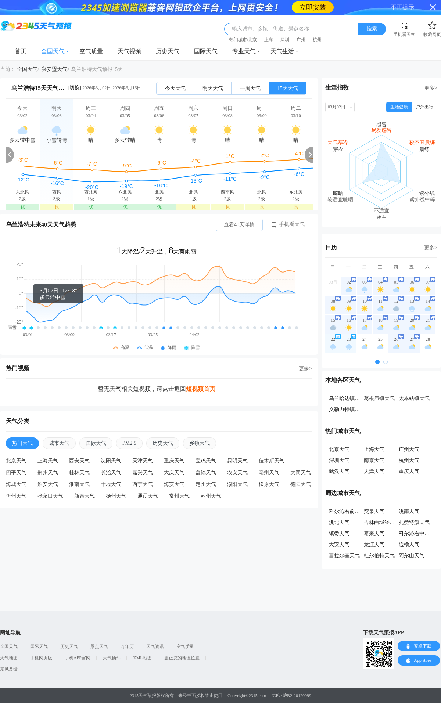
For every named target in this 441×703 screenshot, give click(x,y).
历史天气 (167, 51)
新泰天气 (84, 496)
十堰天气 (111, 484)
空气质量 (91, 51)
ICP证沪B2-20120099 (291, 695)
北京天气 (16, 461)
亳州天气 (269, 472)
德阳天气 (300, 484)
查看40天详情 (239, 224)
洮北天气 (339, 522)
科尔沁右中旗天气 (419, 533)
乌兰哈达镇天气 (347, 398)
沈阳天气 (111, 461)
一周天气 (250, 88)
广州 (301, 39)
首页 (20, 51)
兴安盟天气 (54, 69)
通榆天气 (409, 544)
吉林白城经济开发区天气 (392, 522)
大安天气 (339, 544)
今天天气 (175, 88)
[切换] (74, 87)
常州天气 (179, 496)
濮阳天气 (237, 484)
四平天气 (16, 472)
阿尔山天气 (411, 555)
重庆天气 (174, 461)
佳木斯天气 (271, 461)
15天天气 (287, 88)
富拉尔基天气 (344, 555)
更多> (305, 368)
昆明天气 (237, 461)
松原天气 (269, 484)
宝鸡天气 (206, 461)
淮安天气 (47, 484)
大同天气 (300, 472)
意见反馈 (9, 669)
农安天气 (237, 472)
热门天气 (22, 443)
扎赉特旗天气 (414, 522)
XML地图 (142, 657)
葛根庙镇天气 (379, 398)
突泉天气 (374, 511)
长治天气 (111, 472)
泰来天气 (374, 533)
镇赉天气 (339, 533)
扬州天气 (116, 496)
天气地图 (9, 657)
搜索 (372, 29)
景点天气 (99, 646)
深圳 (284, 39)
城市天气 (59, 443)
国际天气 (206, 51)
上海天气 (47, 461)
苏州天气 (211, 496)
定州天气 (206, 484)
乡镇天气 (199, 443)
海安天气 (174, 484)
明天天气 (212, 88)
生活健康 (399, 106)
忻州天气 (16, 496)
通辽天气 (147, 496)
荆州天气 (47, 472)
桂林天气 (79, 472)
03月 (333, 282)
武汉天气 (339, 471)
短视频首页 (200, 389)
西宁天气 (142, 484)
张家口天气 (50, 496)
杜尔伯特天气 (379, 555)
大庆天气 (174, 472)
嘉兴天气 (142, 472)
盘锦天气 (206, 472)
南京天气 (374, 460)
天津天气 (142, 461)
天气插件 (112, 657)
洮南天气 (409, 511)
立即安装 (313, 7)
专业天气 (244, 51)
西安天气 (79, 461)
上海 (268, 39)
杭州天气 (409, 460)
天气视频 (129, 51)
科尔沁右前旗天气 (349, 511)
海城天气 (16, 484)
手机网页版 (41, 657)
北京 (252, 39)
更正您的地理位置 (182, 657)
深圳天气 (339, 460)
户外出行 (424, 106)
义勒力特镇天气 (347, 409)
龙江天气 (374, 544)
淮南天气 (79, 484)
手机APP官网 (77, 657)
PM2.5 (129, 443)
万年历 (127, 646)
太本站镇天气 (414, 398)
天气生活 (282, 51)
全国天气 (53, 51)
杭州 (317, 39)
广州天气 (409, 449)
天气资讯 (155, 646)
